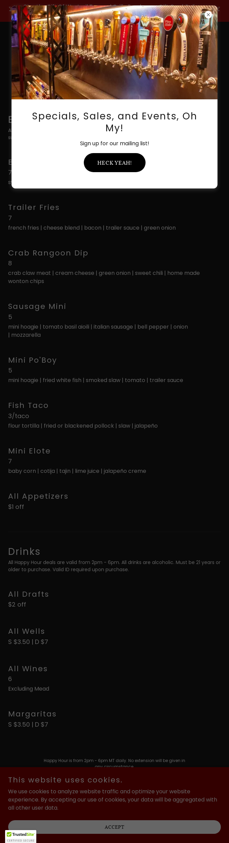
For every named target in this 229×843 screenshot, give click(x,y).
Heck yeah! (114, 163)
